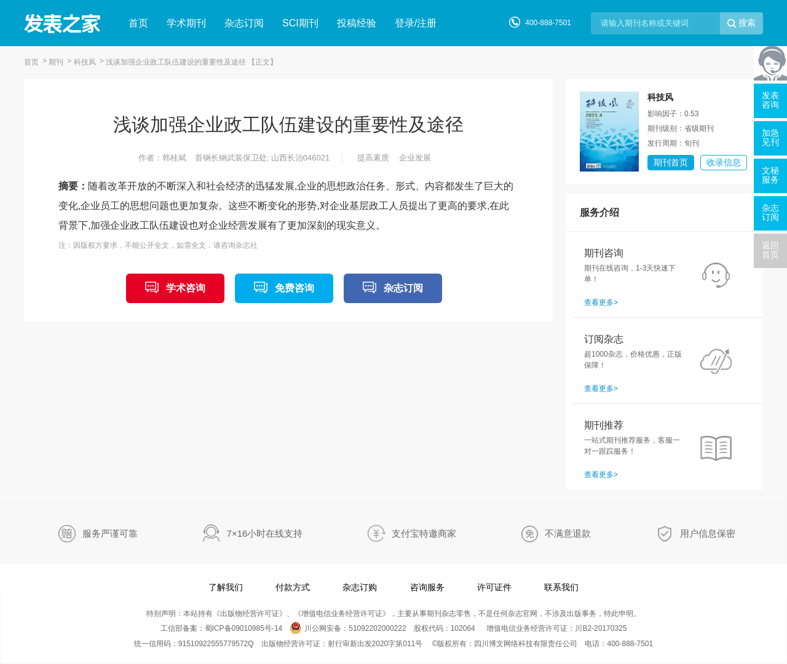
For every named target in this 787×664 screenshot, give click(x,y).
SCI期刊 (300, 23)
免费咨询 (294, 288)
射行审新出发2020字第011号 (375, 643)
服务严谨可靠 (110, 533)
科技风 (85, 62)
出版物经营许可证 (249, 613)
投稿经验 (356, 23)
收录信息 (723, 162)
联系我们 (561, 587)
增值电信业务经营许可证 (341, 613)
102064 (463, 628)
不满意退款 (568, 533)
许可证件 (494, 587)
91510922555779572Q (216, 643)
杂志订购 (359, 587)
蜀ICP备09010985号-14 (244, 628)
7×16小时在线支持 (265, 533)
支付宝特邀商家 (424, 533)
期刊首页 (671, 162)
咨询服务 (427, 587)
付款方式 (292, 587)
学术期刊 (186, 23)
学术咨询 (185, 288)
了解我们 (225, 587)
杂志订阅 (244, 23)
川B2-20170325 (601, 628)
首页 (138, 23)
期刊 (56, 62)
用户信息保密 (707, 533)
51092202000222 (377, 628)
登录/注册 (416, 23)
